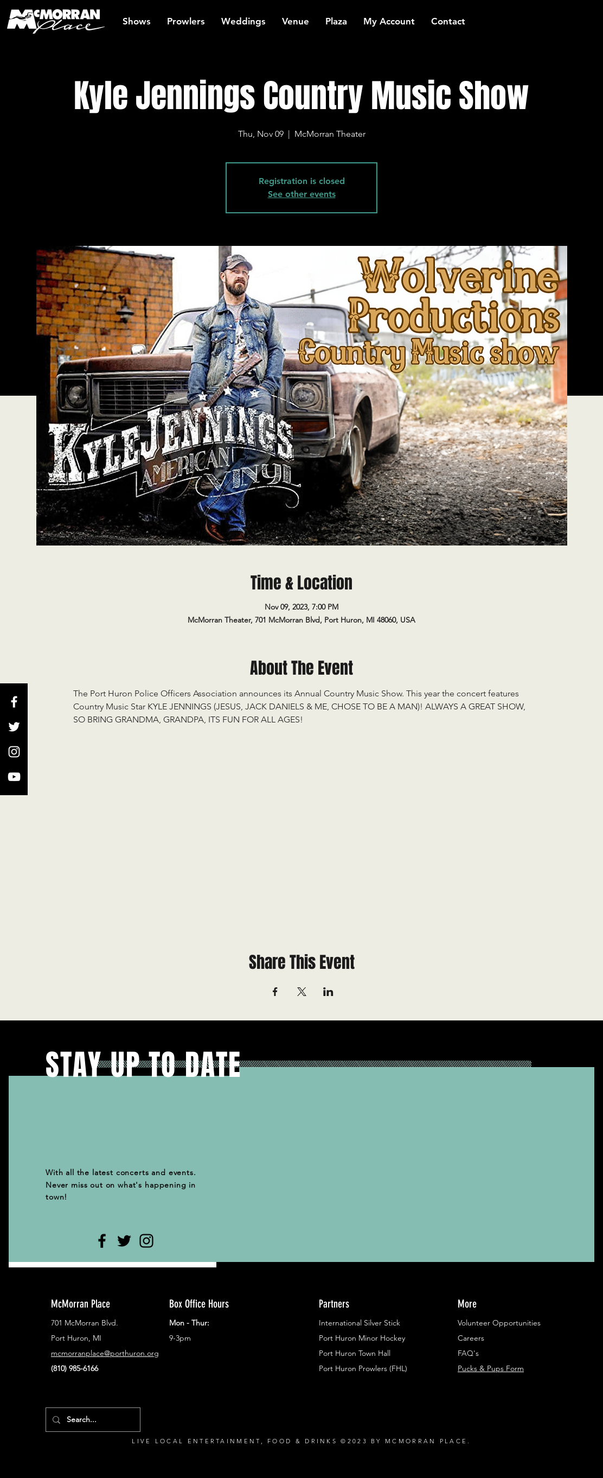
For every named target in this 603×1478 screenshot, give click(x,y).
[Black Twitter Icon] (124, 1241)
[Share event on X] (302, 991)
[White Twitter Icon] (14, 726)
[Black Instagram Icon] (146, 1241)
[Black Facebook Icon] (102, 1241)
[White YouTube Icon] (14, 776)
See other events (302, 194)
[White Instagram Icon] (14, 751)
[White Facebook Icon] (14, 701)
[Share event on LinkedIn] (328, 991)
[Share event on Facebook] (275, 991)
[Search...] (92, 1419)
